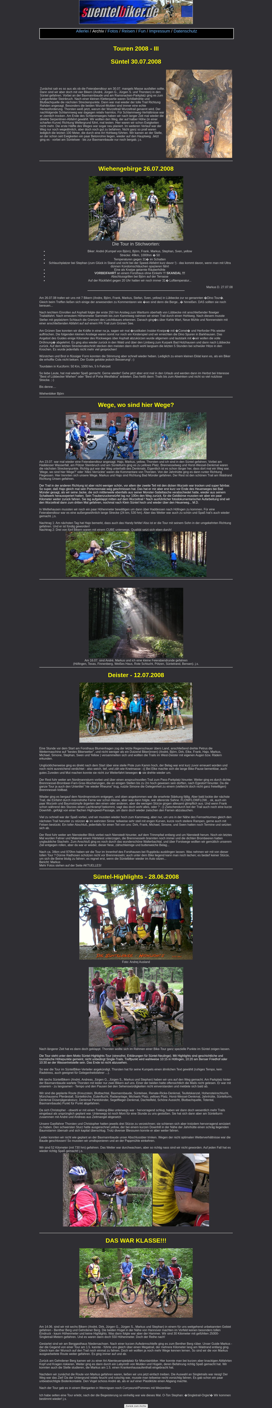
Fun (142, 31)
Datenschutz (185, 31)
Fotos (112, 31)
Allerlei (82, 31)
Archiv (98, 31)
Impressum (159, 31)
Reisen (128, 31)
